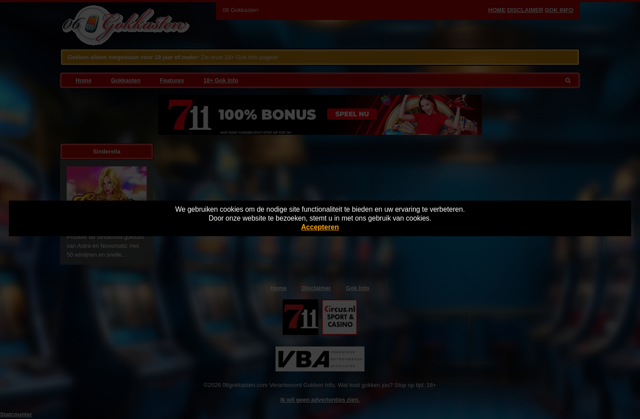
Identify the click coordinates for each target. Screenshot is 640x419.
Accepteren (320, 227)
